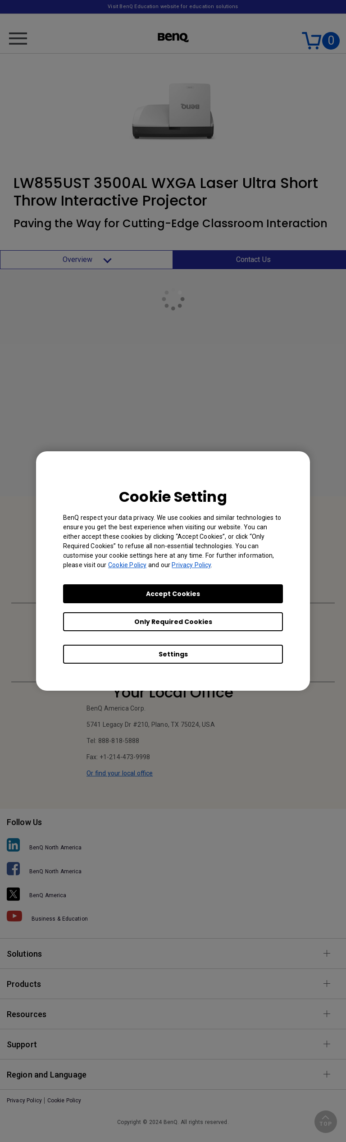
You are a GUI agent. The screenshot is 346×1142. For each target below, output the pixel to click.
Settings (173, 654)
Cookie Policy (127, 565)
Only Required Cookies (173, 621)
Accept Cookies (173, 593)
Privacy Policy (191, 565)
